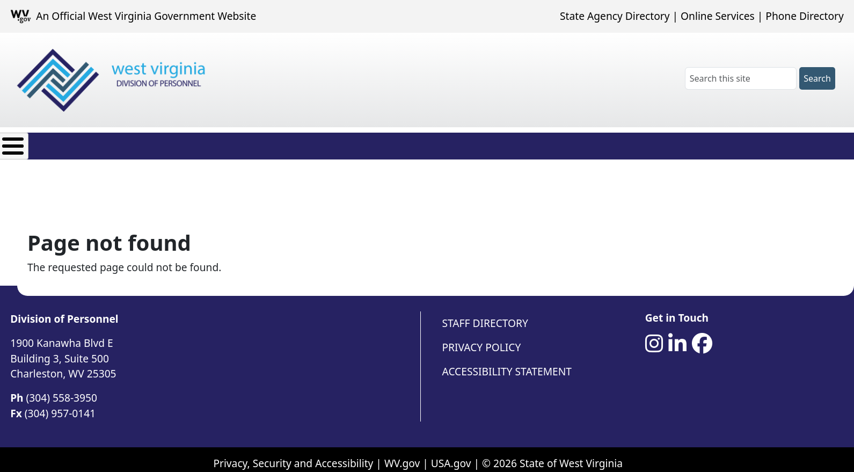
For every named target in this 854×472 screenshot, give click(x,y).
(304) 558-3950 (61, 389)
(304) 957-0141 (60, 405)
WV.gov (402, 455)
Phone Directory (804, 16)
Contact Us (417, 143)
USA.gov (451, 455)
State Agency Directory (614, 16)
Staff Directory (485, 315)
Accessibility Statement (507, 363)
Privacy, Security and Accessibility (293, 455)
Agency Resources (325, 143)
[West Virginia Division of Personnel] (113, 80)
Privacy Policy (481, 339)
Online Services (718, 16)
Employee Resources (210, 143)
